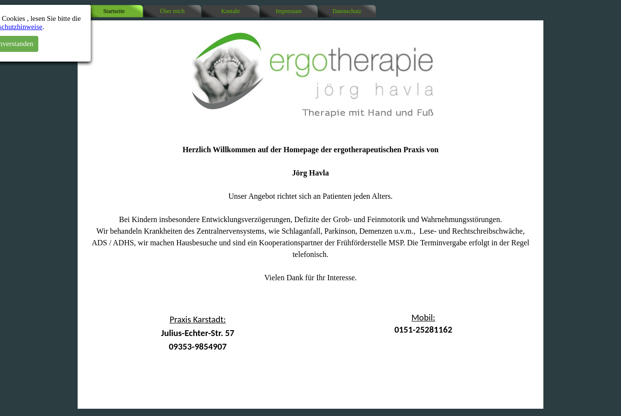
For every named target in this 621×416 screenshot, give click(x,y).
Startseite (114, 11)
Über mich (172, 11)
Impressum (288, 11)
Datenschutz (346, 11)
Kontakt (230, 11)
